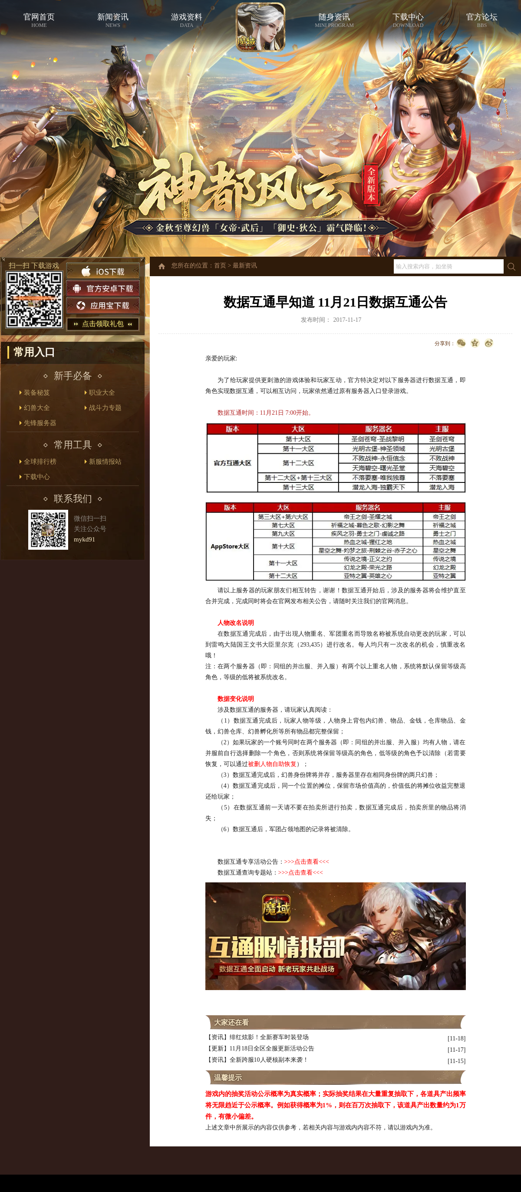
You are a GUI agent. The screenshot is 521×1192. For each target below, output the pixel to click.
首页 (220, 265)
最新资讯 (245, 265)
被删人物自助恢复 (272, 764)
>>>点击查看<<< (300, 872)
